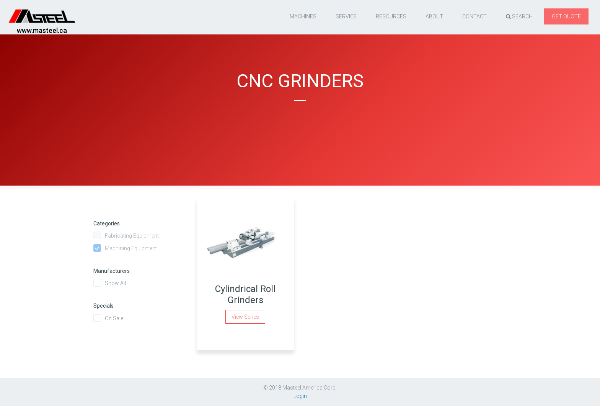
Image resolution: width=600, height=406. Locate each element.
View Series (245, 317)
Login (300, 396)
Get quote (566, 16)
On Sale (114, 318)
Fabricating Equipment (132, 236)
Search (519, 16)
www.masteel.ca (42, 30)
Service (346, 16)
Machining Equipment (131, 248)
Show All (115, 283)
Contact (474, 16)
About (434, 16)
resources (391, 16)
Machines (303, 16)
